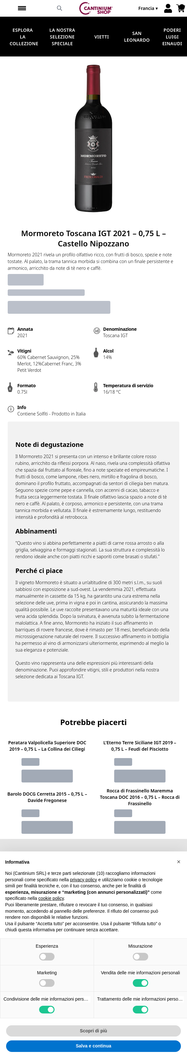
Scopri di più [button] (93, 1043)
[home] (96, 8)
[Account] (168, 8)
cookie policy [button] (51, 911)
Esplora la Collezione (24, 37)
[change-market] (148, 8)
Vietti (101, 37)
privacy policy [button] (83, 892)
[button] (179, 875)
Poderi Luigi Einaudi (172, 37)
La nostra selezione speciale (62, 37)
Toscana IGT (71, 676)
